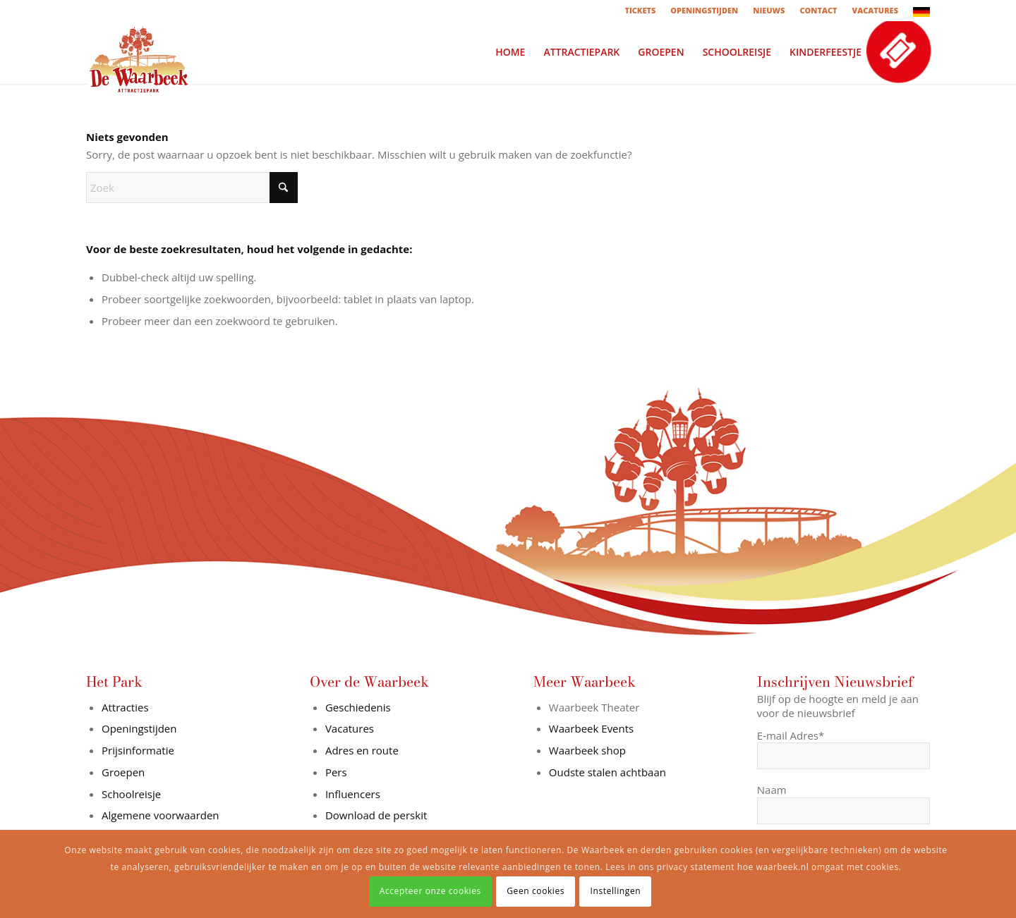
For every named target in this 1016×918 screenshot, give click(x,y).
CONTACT (818, 10)
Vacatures (349, 728)
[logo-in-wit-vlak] (139, 52)
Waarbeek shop (587, 750)
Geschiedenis (358, 707)
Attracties (125, 707)
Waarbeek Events (591, 728)
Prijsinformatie (138, 750)
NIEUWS (769, 10)
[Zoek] (192, 187)
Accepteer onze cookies (430, 891)
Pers (336, 772)
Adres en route (362, 750)
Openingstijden (139, 728)
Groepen (123, 772)
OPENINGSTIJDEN (704, 10)
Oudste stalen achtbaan (607, 772)
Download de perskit (376, 815)
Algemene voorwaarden (160, 815)
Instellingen (616, 891)
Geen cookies (535, 891)
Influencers (352, 794)
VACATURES (875, 10)
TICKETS (639, 10)
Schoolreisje (131, 794)
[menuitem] (640, 10)
